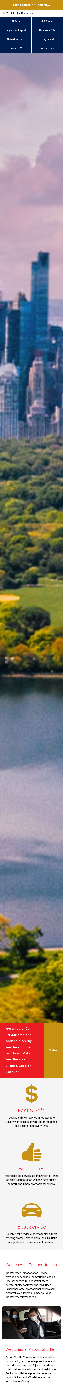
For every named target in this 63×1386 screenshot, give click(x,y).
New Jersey (47, 48)
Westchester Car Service (20, 13)
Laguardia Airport (16, 30)
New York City (47, 30)
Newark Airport (15, 39)
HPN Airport (15, 21)
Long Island (47, 39)
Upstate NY (16, 48)
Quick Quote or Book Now (31, 5)
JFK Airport (47, 21)
